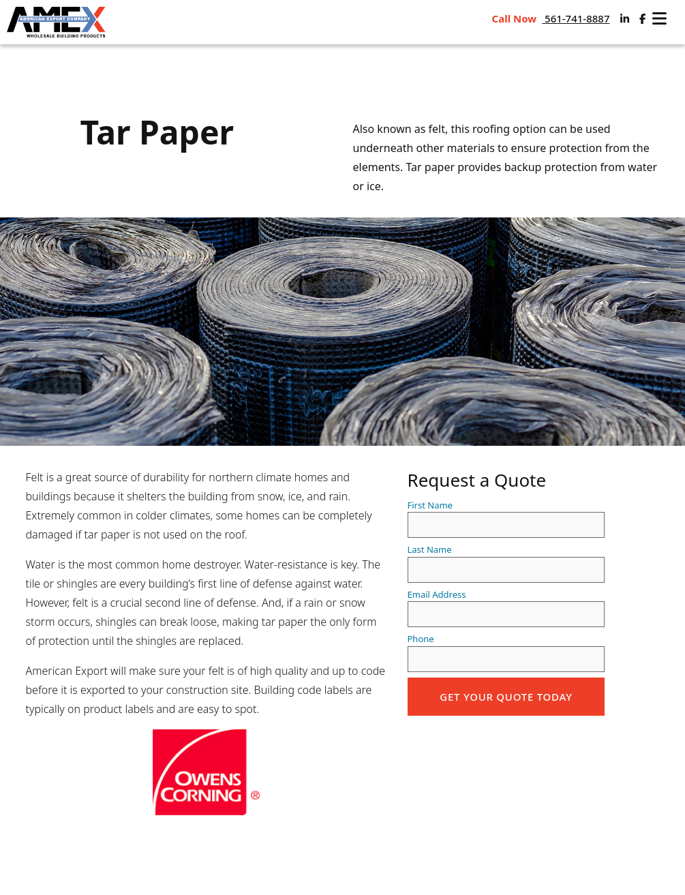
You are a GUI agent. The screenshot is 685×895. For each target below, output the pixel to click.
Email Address (506, 608)
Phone (506, 652)
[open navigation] (659, 18)
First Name (506, 518)
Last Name (506, 563)
